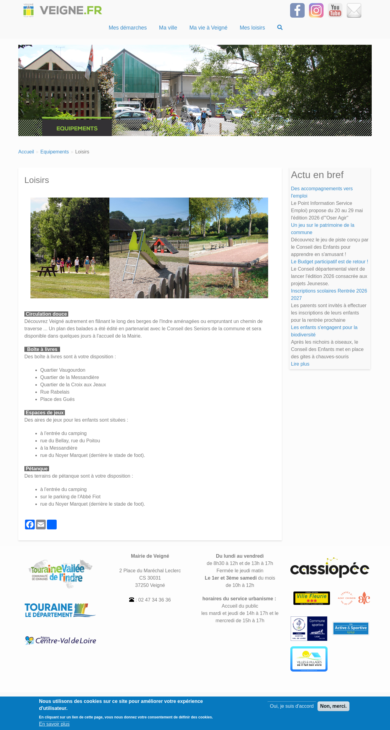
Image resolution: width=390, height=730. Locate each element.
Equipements (54, 151)
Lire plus (300, 364)
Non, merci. (333, 707)
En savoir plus (54, 725)
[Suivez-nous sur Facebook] (297, 10)
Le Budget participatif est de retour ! (329, 261)
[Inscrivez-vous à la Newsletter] (354, 10)
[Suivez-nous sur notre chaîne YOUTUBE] (335, 10)
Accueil (26, 151)
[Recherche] (280, 27)
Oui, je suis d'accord (292, 707)
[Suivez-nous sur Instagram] (316, 10)
